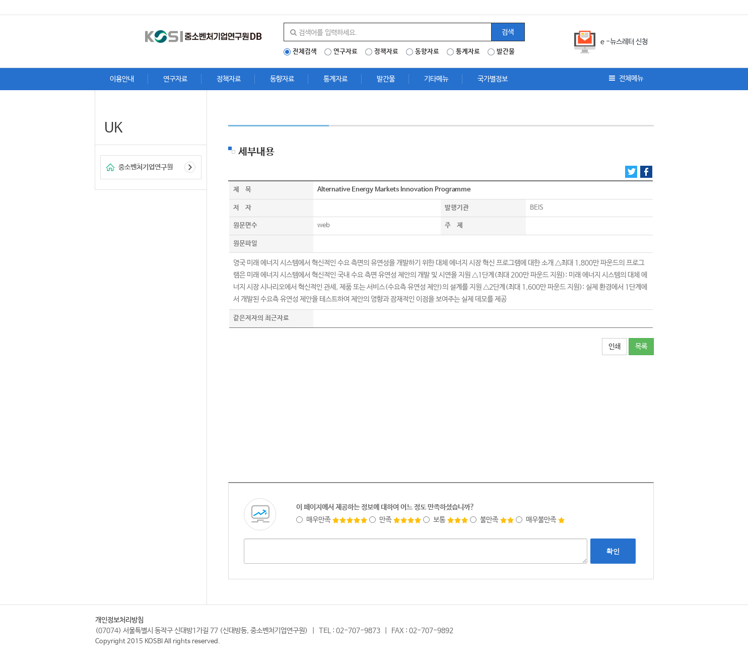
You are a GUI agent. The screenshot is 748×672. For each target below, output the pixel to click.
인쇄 (614, 347)
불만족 (492, 520)
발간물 (506, 51)
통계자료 (468, 51)
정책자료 (386, 51)
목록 (641, 347)
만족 (395, 520)
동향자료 (427, 51)
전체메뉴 (626, 79)
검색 (508, 32)
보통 (445, 520)
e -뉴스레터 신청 (624, 42)
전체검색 (305, 51)
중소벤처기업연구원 (145, 167)
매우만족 (332, 520)
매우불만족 (540, 520)
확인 (613, 551)
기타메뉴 (436, 79)
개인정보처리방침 (119, 620)
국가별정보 (493, 79)
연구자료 (345, 51)
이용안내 (122, 79)
